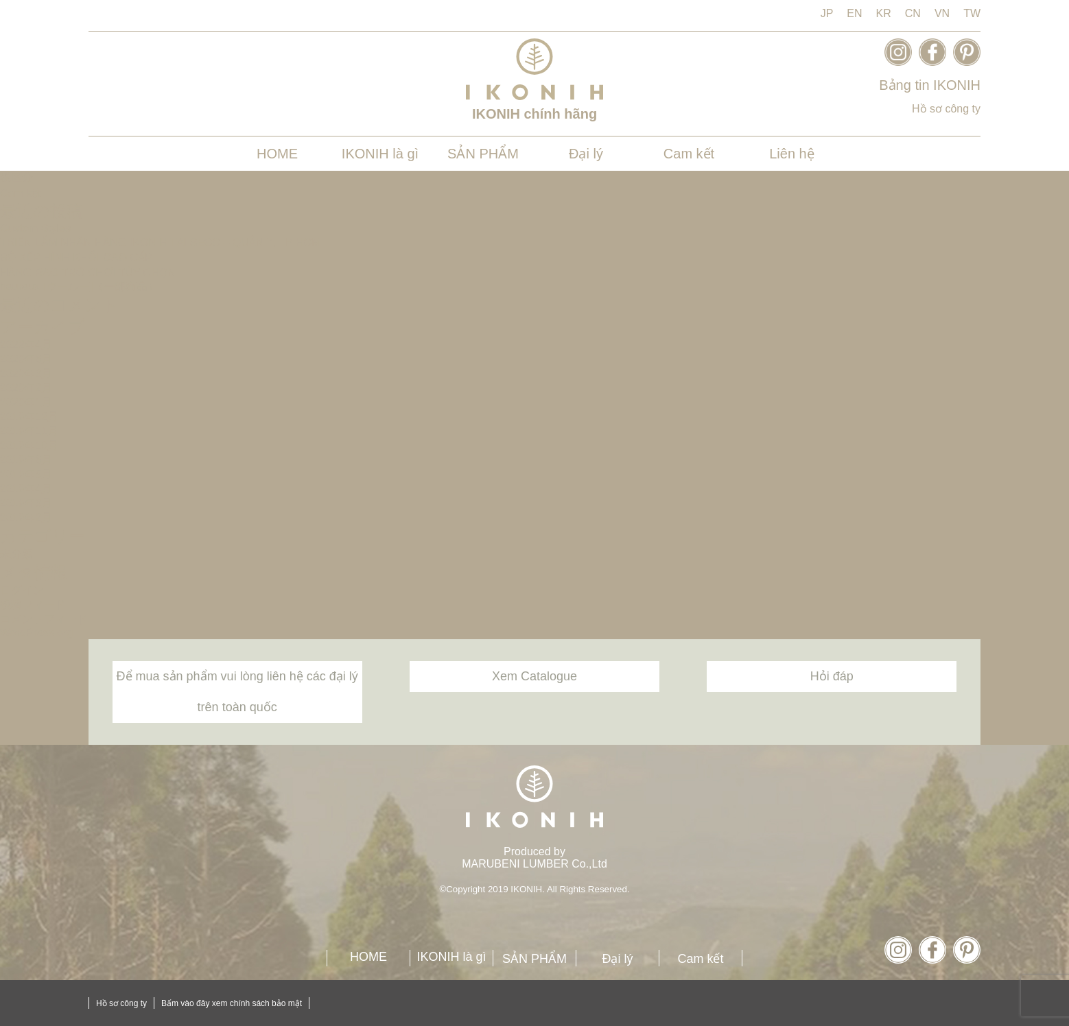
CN (913, 13)
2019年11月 (29, 431)
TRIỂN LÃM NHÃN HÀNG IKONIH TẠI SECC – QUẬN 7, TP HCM (160, 242)
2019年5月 (26, 474)
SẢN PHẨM (483, 153)
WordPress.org (36, 633)
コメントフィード (44, 619)
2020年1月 (26, 402)
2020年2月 (26, 388)
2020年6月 (26, 359)
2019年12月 (29, 416)
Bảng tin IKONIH (929, 85)
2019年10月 (29, 445)
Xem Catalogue (534, 676)
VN (942, 13)
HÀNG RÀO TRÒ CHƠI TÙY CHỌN (88, 272)
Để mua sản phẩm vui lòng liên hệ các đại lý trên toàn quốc (237, 691)
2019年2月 (26, 517)
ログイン (22, 590)
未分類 (16, 554)
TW (971, 13)
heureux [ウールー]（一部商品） (79, 286)
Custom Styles (35, 228)
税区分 (16, 177)
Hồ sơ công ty (946, 109)
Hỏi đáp (832, 676)
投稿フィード (33, 604)
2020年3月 (26, 373)
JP (827, 13)
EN (854, 13)
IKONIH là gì (380, 153)
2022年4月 (26, 344)
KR (883, 13)
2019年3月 (26, 503)
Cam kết (688, 153)
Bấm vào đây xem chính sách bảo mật (231, 1003)
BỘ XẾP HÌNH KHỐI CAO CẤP (76, 257)
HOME (277, 153)
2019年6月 (26, 460)
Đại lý (586, 153)
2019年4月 (26, 488)
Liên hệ (791, 153)
